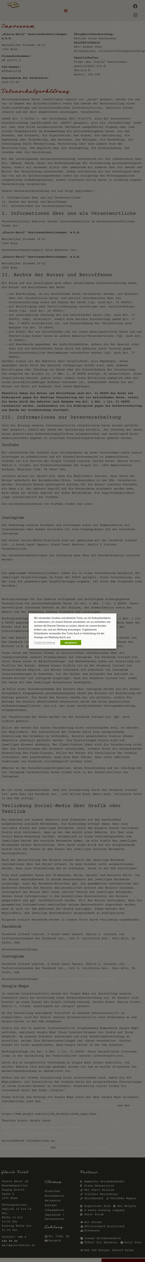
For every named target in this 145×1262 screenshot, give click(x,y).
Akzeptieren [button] (71, 642)
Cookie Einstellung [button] (44, 642)
